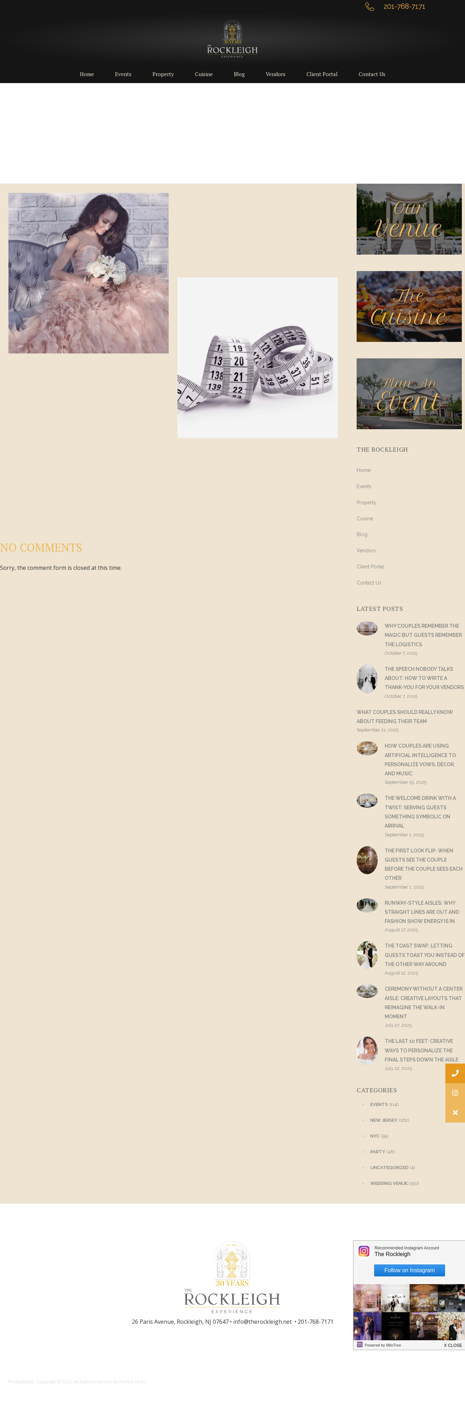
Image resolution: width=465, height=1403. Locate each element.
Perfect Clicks (132, 1382)
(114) (378, 1104)
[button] (455, 1112)
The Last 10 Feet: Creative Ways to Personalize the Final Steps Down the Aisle (421, 1050)
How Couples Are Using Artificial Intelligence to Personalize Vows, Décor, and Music (420, 759)
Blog (362, 534)
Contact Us (369, 583)
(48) (376, 1151)
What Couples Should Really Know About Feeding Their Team (405, 716)
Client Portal (370, 566)
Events (364, 486)
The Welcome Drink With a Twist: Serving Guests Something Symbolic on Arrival (420, 812)
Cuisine (365, 518)
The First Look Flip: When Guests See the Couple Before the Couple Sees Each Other (424, 864)
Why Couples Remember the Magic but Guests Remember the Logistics (423, 635)
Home (364, 470)
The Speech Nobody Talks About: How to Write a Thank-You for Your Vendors (424, 678)
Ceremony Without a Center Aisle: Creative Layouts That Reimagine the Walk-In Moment (424, 1002)
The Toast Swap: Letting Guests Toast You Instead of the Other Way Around (425, 955)
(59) (373, 1136)
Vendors (366, 550)
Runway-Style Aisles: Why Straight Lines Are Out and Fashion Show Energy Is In (422, 912)
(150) (388, 1183)
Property (366, 502)
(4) (386, 1167)
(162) (383, 1120)
